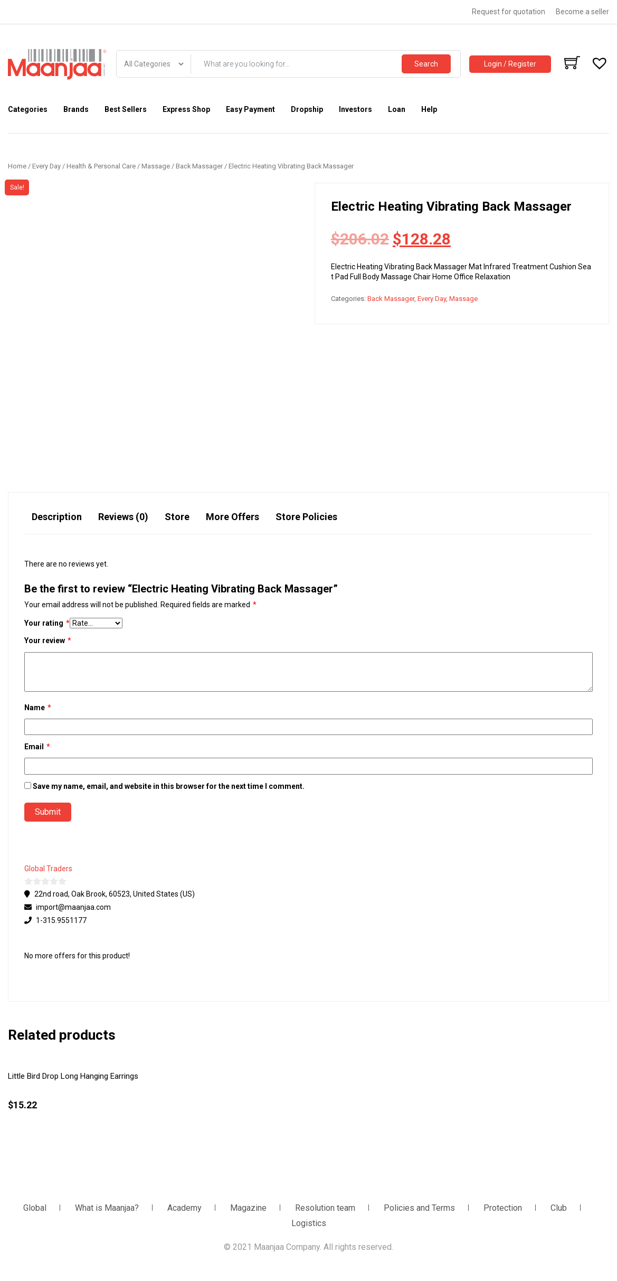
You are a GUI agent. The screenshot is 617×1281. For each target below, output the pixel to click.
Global (34, 1208)
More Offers (232, 516)
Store (177, 516)
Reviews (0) (123, 516)
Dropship (307, 109)
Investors (355, 109)
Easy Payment (250, 109)
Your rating (47, 623)
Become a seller (582, 11)
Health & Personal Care (101, 166)
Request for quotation (508, 11)
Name (37, 707)
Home (17, 166)
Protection (502, 1208)
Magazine (248, 1208)
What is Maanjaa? (107, 1208)
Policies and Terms (419, 1208)
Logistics (308, 1223)
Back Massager (199, 166)
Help (429, 109)
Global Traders (48, 868)
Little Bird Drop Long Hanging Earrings (73, 1076)
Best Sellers (126, 109)
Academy (184, 1208)
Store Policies (306, 516)
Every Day (46, 166)
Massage (155, 166)
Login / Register (510, 64)
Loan (396, 109)
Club (558, 1208)
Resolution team (325, 1208)
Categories (28, 109)
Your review (47, 640)
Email (37, 746)
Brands (76, 109)
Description (57, 516)
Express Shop (186, 109)
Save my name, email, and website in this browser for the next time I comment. (169, 786)
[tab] (56, 521)
